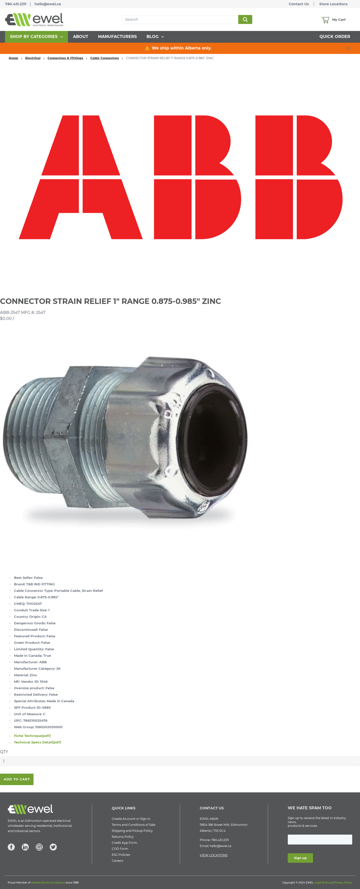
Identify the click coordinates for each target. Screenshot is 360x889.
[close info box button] (348, 48)
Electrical (32, 58)
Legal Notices (323, 882)
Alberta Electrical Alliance (48, 882)
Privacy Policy (343, 882)
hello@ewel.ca (47, 4)
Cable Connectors (104, 58)
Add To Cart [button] (17, 779)
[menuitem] (36, 37)
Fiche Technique (32, 736)
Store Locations (333, 4)
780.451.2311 (15, 4)
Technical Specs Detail (37, 742)
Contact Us (299, 4)
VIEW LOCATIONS (214, 855)
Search (245, 19)
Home (13, 58)
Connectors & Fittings (65, 58)
